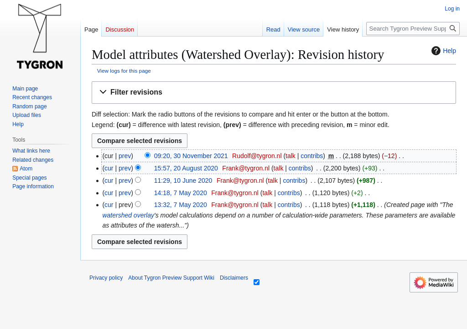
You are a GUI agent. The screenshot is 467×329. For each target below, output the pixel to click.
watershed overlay (128, 215)
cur (108, 168)
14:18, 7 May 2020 (180, 192)
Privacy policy (106, 278)
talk (290, 155)
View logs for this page (124, 71)
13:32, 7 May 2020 (180, 204)
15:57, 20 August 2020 (186, 168)
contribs (312, 155)
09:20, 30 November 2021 (191, 155)
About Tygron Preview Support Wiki (171, 278)
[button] (273, 92)
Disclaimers (234, 278)
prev (125, 155)
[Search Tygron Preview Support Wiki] (413, 28)
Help (442, 50)
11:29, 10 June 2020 (183, 180)
